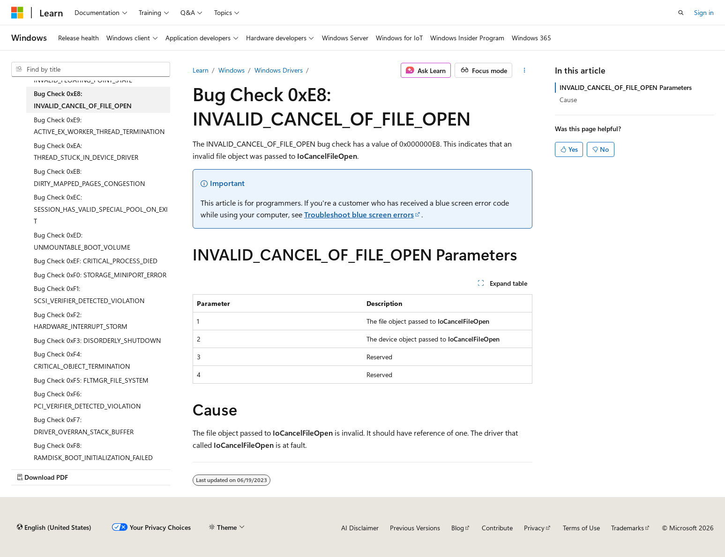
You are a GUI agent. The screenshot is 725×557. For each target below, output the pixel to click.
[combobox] (90, 69)
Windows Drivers (278, 70)
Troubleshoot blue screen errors (359, 214)
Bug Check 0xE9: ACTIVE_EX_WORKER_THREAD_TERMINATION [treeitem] (99, 125)
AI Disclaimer (360, 527)
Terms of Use (581, 527)
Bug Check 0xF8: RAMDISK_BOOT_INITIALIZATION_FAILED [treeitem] (93, 451)
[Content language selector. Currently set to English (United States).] (54, 527)
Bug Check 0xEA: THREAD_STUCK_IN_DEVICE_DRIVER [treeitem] (86, 151)
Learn (201, 70)
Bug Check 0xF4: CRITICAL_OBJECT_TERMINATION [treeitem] (82, 360)
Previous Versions (415, 527)
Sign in (704, 12)
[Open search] (681, 12)
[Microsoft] (17, 13)
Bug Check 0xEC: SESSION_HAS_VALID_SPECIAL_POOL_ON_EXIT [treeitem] (101, 209)
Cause (568, 99)
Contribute (497, 527)
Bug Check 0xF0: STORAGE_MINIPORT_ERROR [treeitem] (100, 274)
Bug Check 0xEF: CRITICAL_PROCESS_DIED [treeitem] (95, 260)
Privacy (534, 527)
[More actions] (524, 70)
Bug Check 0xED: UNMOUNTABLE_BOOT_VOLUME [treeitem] (82, 241)
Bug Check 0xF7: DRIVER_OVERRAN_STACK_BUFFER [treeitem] (84, 425)
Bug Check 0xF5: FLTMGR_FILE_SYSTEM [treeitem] (91, 380)
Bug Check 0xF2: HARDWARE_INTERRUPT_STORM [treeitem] (80, 320)
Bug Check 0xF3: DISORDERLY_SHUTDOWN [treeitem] (97, 340)
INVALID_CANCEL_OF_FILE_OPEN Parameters (626, 87)
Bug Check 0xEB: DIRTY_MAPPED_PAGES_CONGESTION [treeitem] (89, 177)
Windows (231, 70)
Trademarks (627, 527)
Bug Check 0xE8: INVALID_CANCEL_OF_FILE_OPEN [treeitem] (83, 99)
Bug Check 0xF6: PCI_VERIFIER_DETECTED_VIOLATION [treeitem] (87, 399)
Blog (457, 527)
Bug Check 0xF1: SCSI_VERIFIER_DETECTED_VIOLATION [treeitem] (89, 294)
